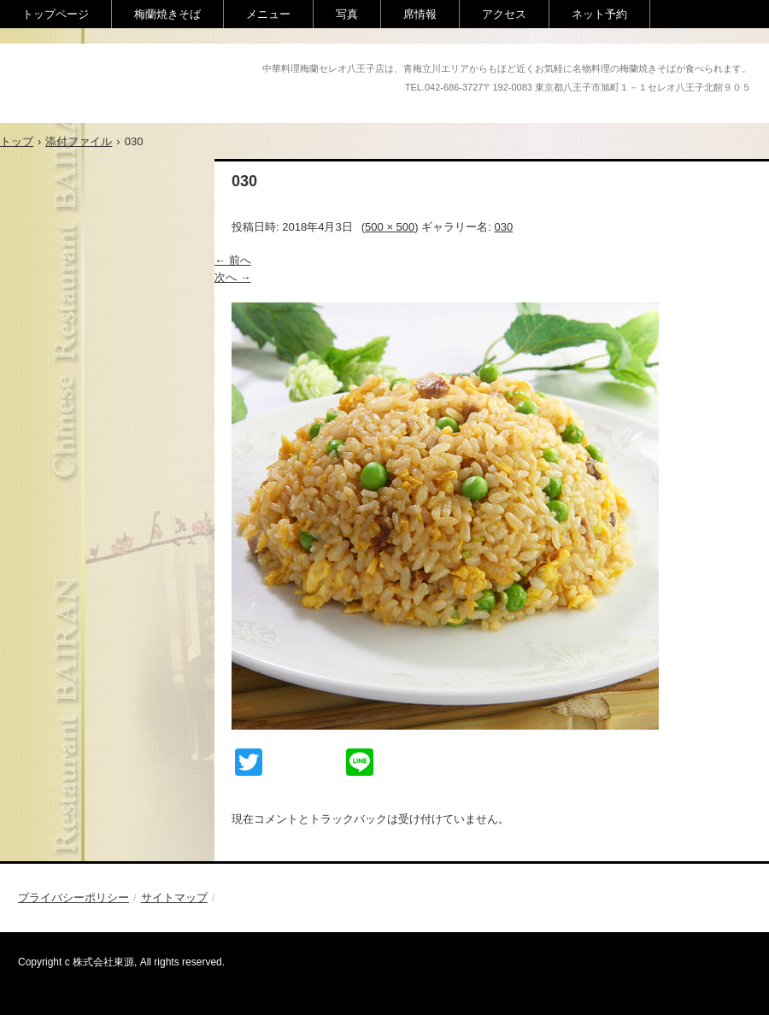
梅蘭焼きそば (167, 14)
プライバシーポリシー (73, 897)
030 (503, 226)
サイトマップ (174, 897)
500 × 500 (389, 226)
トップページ (55, 14)
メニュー (268, 14)
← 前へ (232, 260)
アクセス (504, 14)
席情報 (420, 14)
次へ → (232, 277)
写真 (347, 14)
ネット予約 (599, 14)
